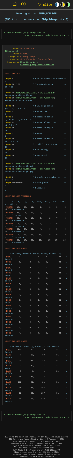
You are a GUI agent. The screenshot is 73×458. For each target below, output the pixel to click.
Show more (11, 51)
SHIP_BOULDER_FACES (26, 97)
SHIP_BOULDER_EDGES (26, 92)
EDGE (8, 253)
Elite (44, 5)
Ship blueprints (29, 62)
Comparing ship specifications (37, 64)
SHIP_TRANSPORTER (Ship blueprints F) (46, 35)
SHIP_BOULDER (47, 92)
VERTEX (9, 204)
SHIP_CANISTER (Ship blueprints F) (25, 32)
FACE (8, 346)
